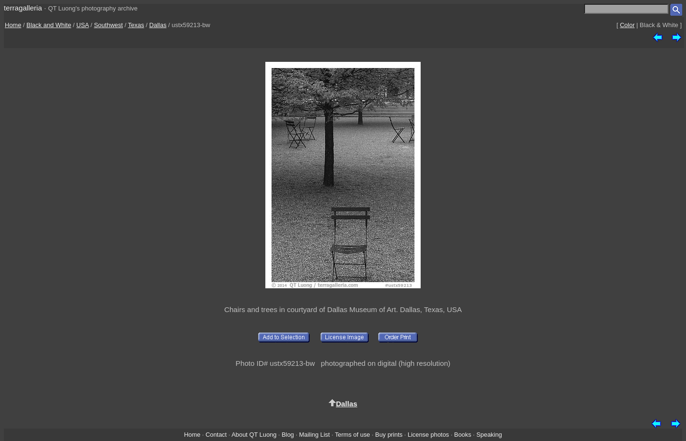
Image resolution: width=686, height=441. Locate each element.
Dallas (157, 25)
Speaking (489, 434)
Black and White (49, 25)
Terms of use (352, 434)
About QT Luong (254, 434)
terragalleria (23, 8)
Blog (288, 434)
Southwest (108, 25)
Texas (136, 25)
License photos (428, 434)
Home (13, 25)
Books (462, 434)
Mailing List (314, 434)
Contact (215, 434)
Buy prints (389, 434)
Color (627, 25)
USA (82, 25)
